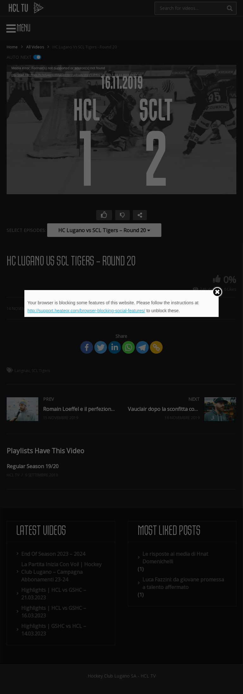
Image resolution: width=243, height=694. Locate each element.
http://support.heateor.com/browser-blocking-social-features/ (86, 310)
